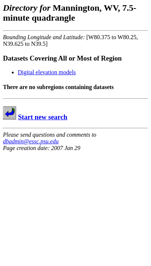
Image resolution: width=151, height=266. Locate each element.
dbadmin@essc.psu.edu (31, 141)
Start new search (43, 117)
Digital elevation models (47, 72)
